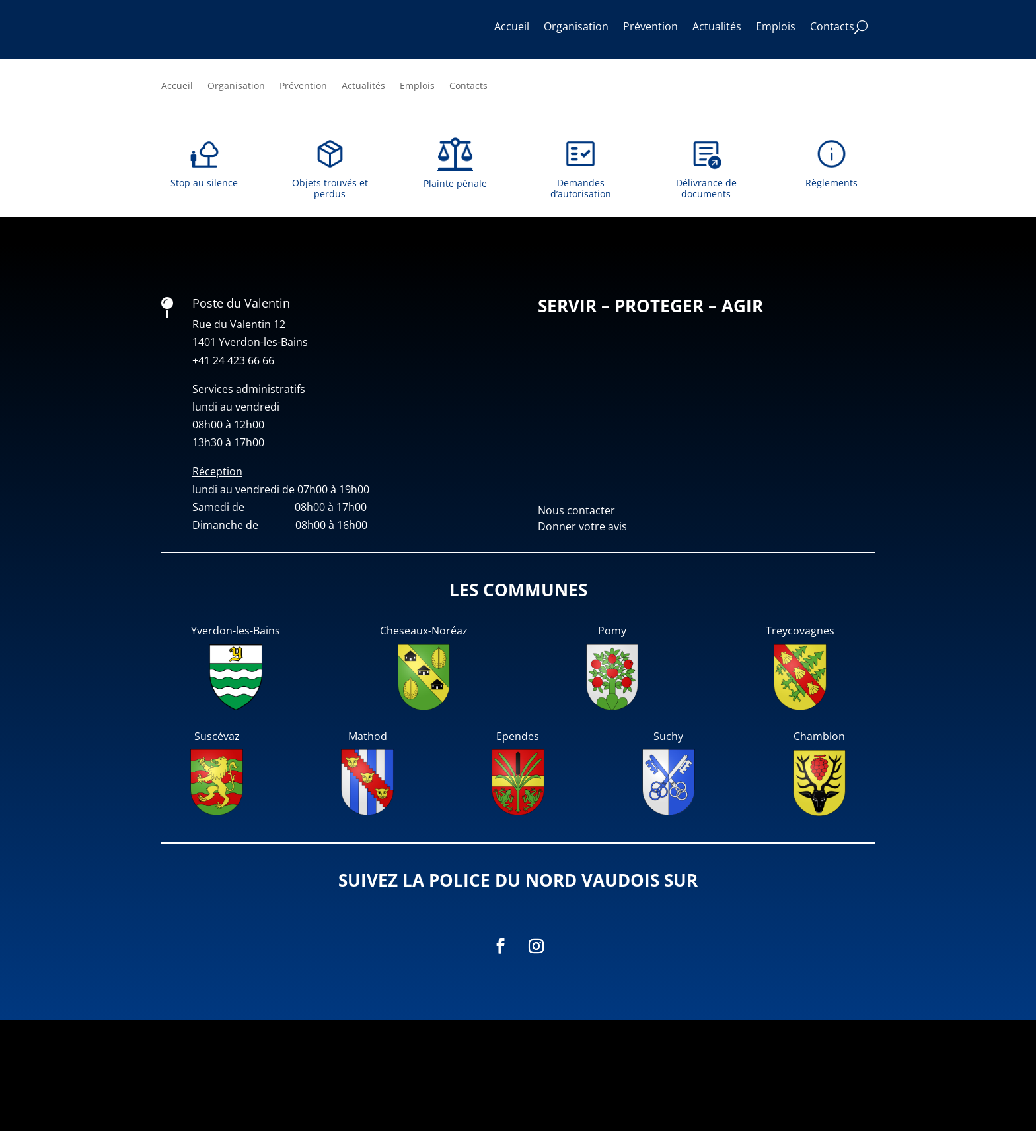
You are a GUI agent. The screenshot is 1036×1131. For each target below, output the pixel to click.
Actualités (716, 26)
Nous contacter (576, 621)
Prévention (650, 26)
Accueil (511, 26)
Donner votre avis (582, 637)
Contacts (832, 26)
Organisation (576, 26)
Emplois (776, 26)
